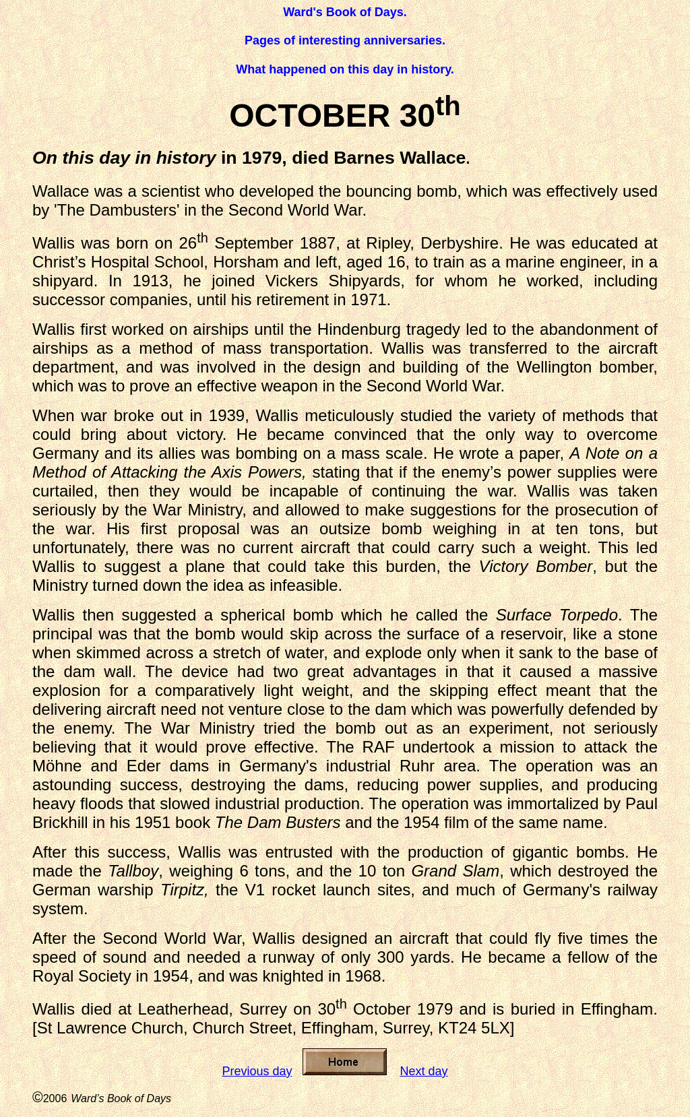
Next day (424, 1071)
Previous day (257, 1071)
